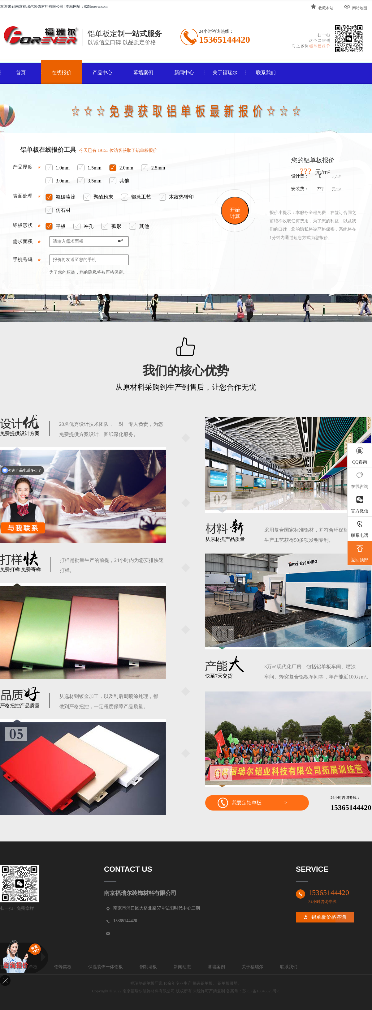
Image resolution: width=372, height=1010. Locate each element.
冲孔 (83, 226)
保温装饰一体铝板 (105, 967)
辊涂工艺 (136, 197)
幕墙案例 (143, 72)
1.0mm (57, 168)
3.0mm (57, 181)
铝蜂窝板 (62, 967)
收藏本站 (321, 6)
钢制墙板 (148, 967)
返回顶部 (360, 552)
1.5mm (89, 168)
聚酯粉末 (98, 197)
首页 (21, 72)
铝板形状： (27, 227)
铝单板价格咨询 (328, 917)
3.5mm (89, 181)
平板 (55, 226)
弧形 (111, 226)
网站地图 (355, 6)
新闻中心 (184, 72)
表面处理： (27, 197)
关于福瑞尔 (225, 72)
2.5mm (153, 168)
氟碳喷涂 (60, 197)
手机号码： (27, 261)
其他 (119, 181)
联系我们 (266, 72)
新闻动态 (182, 967)
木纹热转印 (176, 197)
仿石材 (58, 210)
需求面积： (27, 243)
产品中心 (102, 72)
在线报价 (61, 72)
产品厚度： (27, 168)
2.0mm (121, 168)
